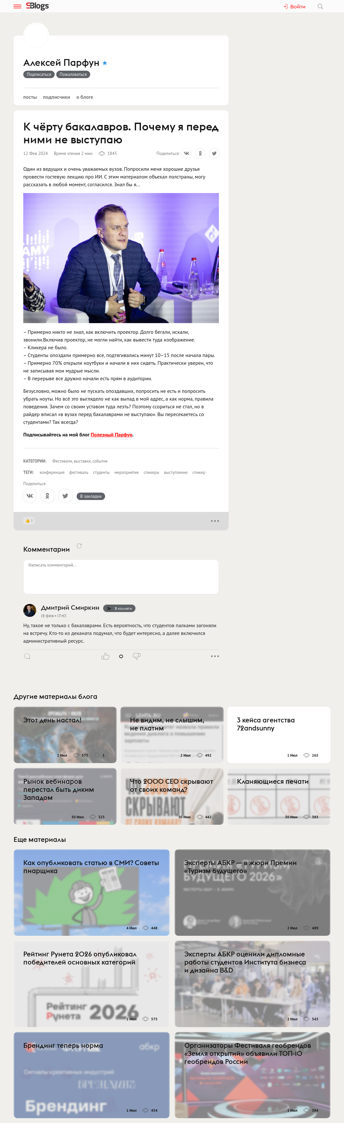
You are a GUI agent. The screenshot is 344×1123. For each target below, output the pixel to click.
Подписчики (56, 97)
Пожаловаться (73, 74)
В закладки (91, 496)
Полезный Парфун (112, 434)
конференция (52, 472)
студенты (101, 472)
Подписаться (39, 74)
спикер (198, 472)
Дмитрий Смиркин (70, 607)
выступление (176, 472)
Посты (30, 97)
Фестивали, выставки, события (80, 461)
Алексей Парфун (61, 63)
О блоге (84, 97)
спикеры (151, 472)
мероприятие (126, 472)
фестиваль (78, 472)
